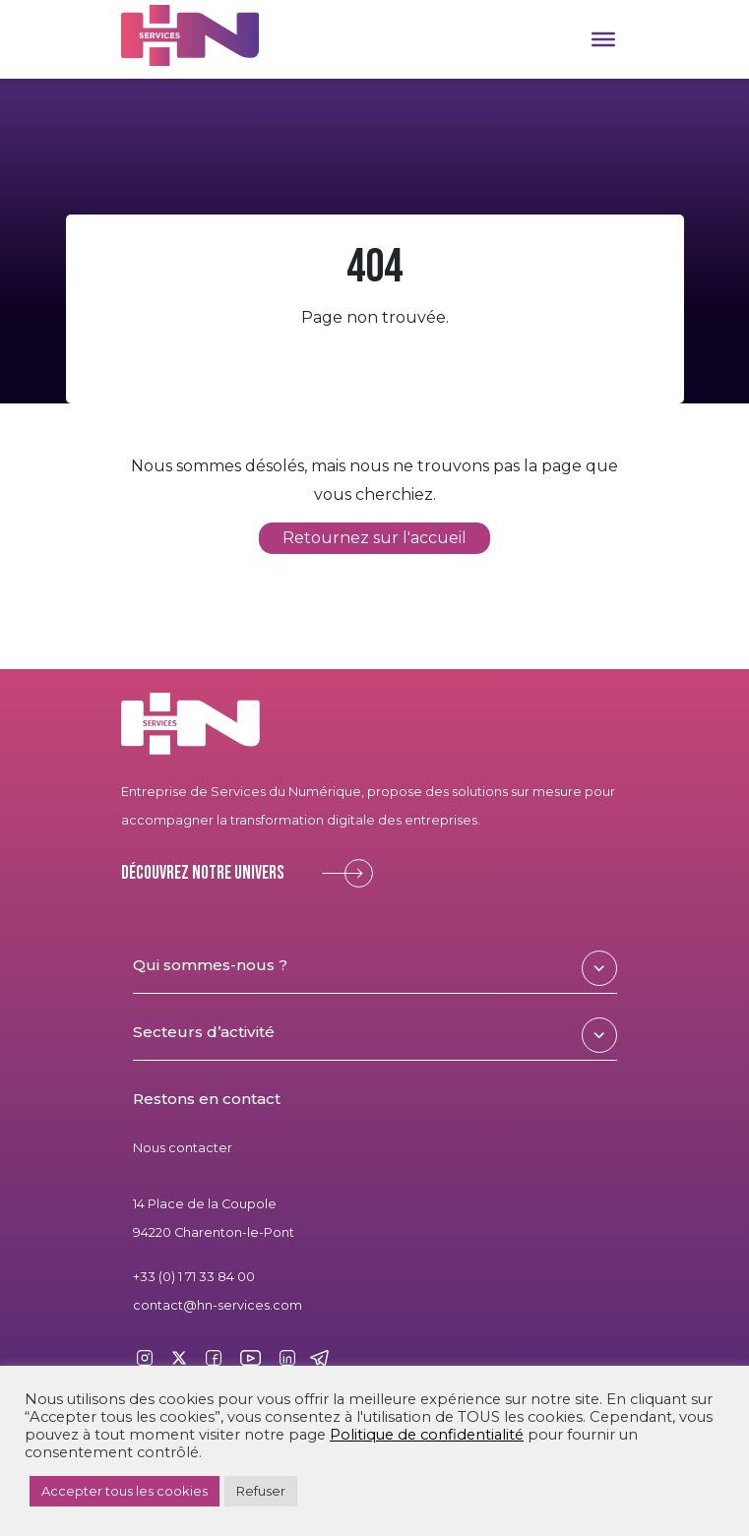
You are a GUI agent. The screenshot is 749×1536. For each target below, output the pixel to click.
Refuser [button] (260, 1491)
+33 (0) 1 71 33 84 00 (194, 1276)
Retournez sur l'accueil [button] (374, 538)
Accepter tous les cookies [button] (124, 1491)
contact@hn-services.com (217, 1305)
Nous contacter (182, 1147)
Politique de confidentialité (427, 1435)
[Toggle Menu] (603, 39)
